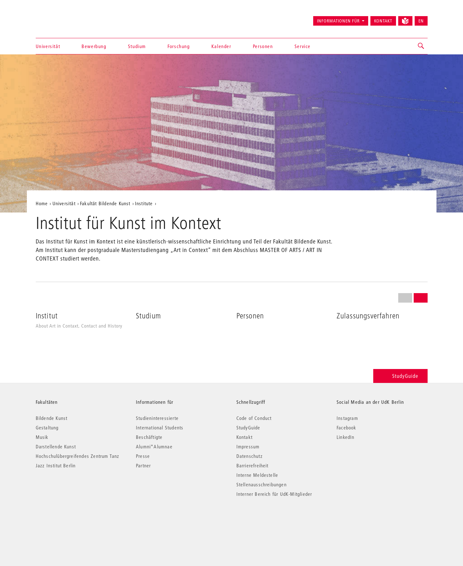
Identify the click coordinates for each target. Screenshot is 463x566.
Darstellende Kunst (56, 446)
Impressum (248, 446)
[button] (421, 46)
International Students (159, 427)
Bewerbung (94, 46)
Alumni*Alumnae (154, 446)
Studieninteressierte (157, 418)
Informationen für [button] (338, 21)
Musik (42, 437)
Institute (144, 203)
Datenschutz (249, 456)
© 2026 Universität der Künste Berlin (69, 520)
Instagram (347, 418)
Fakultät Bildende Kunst (105, 203)
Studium (137, 46)
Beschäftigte (149, 437)
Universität (48, 46)
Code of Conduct (254, 418)
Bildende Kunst (52, 418)
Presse (143, 456)
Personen (263, 46)
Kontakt (383, 21)
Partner (143, 465)
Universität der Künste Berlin (60, 18)
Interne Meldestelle (257, 475)
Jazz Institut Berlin (56, 465)
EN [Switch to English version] (421, 21)
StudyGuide (400, 375)
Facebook (346, 427)
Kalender (221, 46)
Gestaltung (47, 427)
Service (303, 46)
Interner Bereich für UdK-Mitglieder (274, 494)
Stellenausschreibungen (261, 484)
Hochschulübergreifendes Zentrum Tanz (77, 456)
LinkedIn (346, 437)
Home (42, 203)
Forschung (179, 46)
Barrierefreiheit (252, 465)
